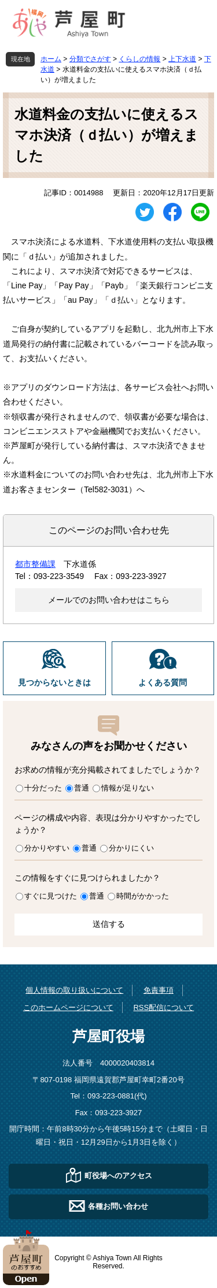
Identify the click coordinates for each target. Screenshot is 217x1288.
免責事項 (159, 990)
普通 (81, 788)
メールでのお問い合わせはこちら (109, 599)
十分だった (43, 788)
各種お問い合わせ (118, 1206)
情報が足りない (127, 788)
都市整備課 (35, 564)
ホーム (51, 59)
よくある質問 (162, 682)
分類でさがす (90, 59)
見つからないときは (54, 682)
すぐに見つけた (50, 896)
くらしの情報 (139, 59)
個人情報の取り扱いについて (74, 990)
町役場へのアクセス (118, 1175)
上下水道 (182, 59)
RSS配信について (163, 1007)
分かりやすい (46, 848)
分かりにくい (131, 848)
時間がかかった (142, 896)
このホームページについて (68, 1007)
